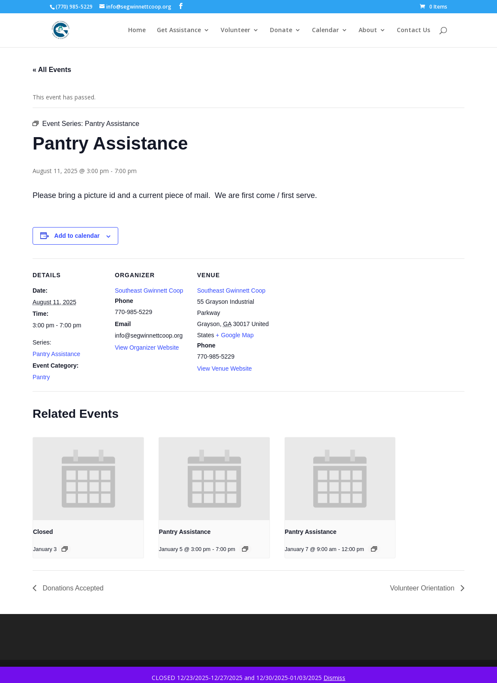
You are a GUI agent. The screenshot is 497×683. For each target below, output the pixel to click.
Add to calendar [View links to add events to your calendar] (77, 235)
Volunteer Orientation (423, 588)
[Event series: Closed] (65, 548)
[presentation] (88, 478)
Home (137, 30)
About (368, 30)
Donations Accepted (72, 588)
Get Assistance (179, 30)
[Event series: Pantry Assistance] (245, 548)
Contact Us (413, 30)
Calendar (325, 30)
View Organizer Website (147, 347)
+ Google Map (235, 335)
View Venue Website (224, 368)
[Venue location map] (324, 317)
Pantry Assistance (56, 353)
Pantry (41, 377)
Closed (43, 531)
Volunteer (235, 30)
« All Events (52, 69)
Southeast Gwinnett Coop (149, 290)
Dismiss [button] (334, 678)
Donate (281, 30)
